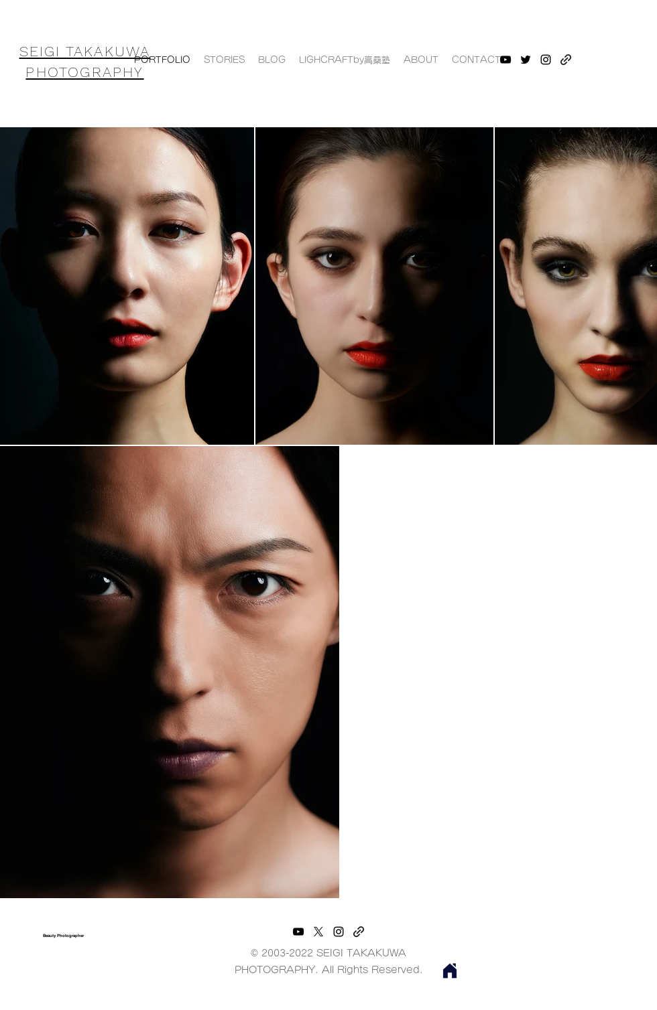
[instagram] (338, 931)
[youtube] (505, 59)
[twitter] (525, 59)
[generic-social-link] (358, 931)
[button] (344, 60)
